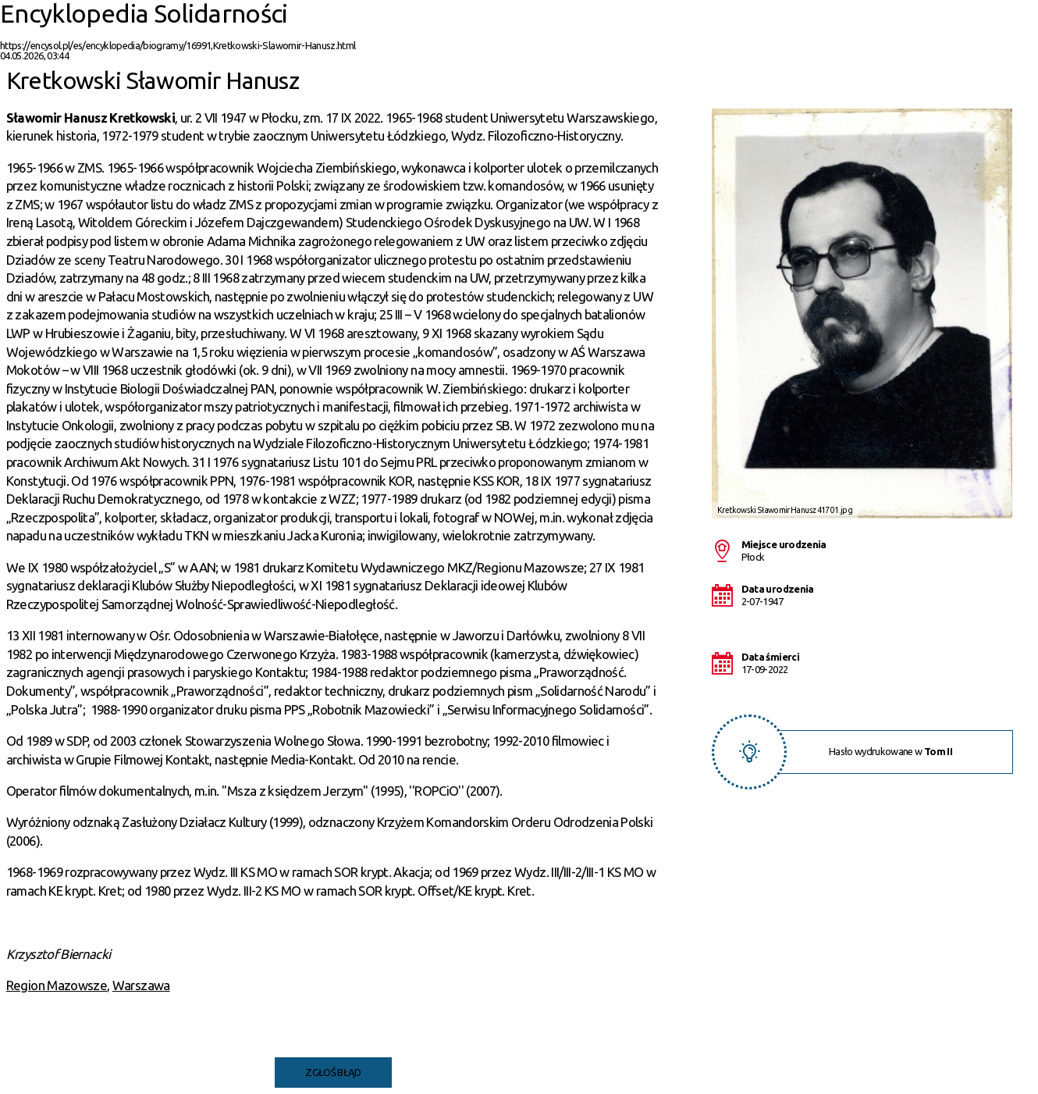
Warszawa (141, 985)
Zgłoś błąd (333, 1072)
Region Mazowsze (56, 985)
